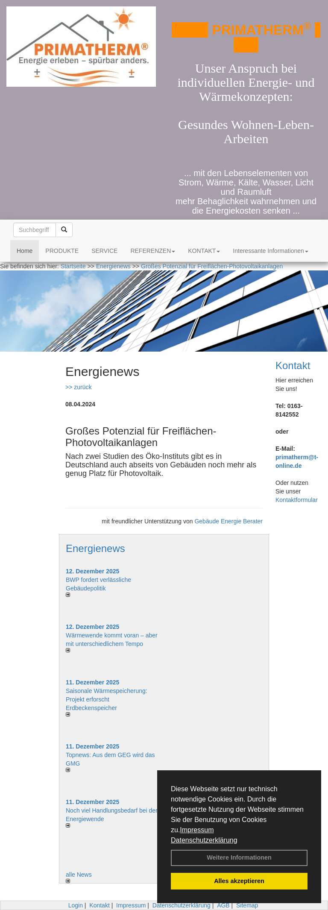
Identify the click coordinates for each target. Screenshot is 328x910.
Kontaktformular (296, 499)
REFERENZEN (152, 250)
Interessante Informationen (270, 250)
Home (24, 250)
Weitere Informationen (239, 857)
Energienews (95, 548)
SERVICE (104, 250)
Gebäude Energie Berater (228, 521)
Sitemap (247, 905)
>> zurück (78, 387)
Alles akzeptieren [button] (239, 881)
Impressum (197, 830)
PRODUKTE (62, 250)
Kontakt (292, 365)
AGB (223, 905)
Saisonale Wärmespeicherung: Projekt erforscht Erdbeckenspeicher (106, 699)
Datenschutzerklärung (204, 840)
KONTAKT (204, 250)
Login (75, 905)
